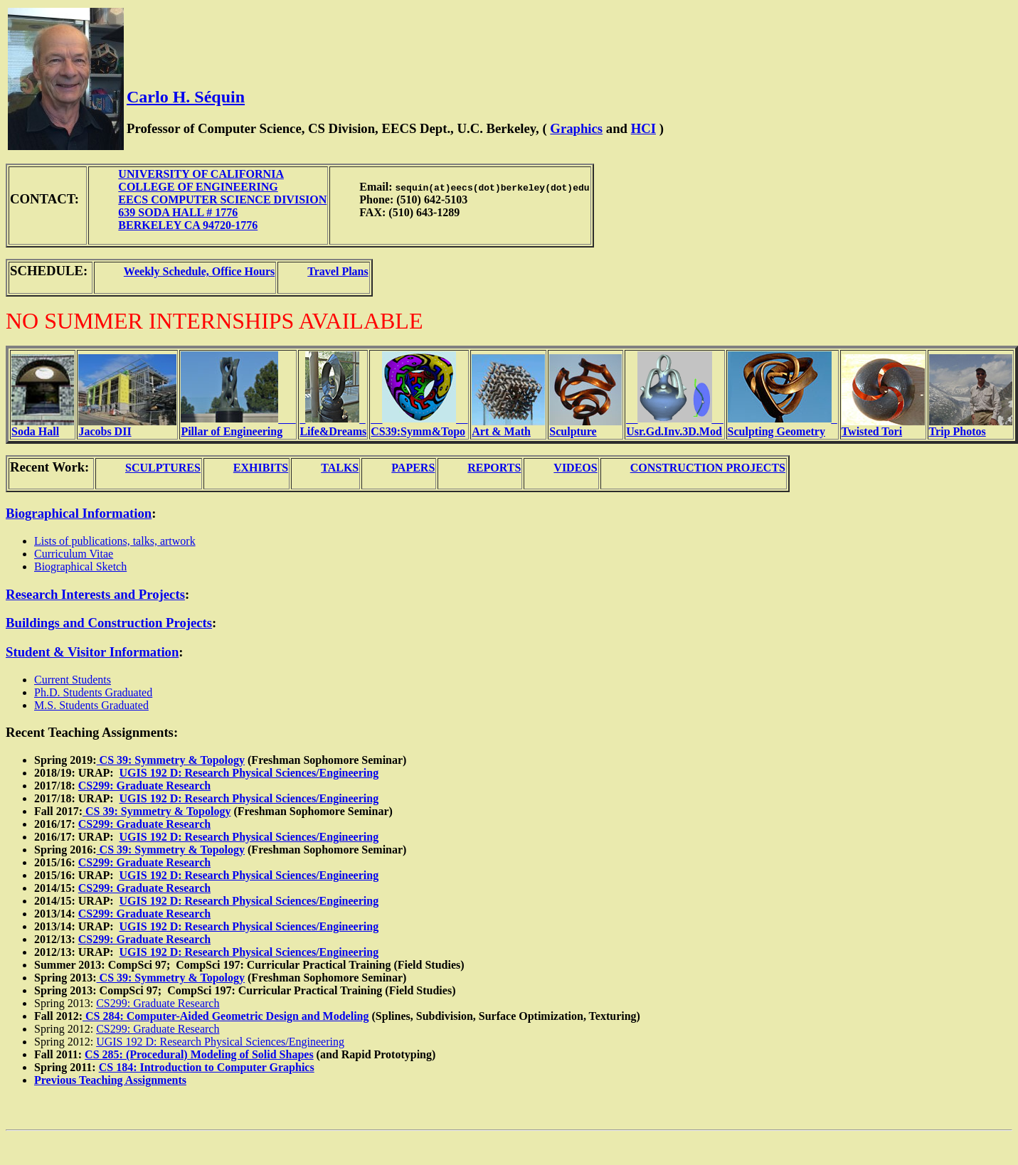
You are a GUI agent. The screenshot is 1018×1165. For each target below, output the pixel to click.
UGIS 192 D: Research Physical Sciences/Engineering (249, 773)
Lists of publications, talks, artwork (115, 541)
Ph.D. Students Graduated (93, 692)
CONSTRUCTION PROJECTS (707, 468)
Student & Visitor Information (92, 651)
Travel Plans (337, 271)
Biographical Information (79, 513)
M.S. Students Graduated (91, 705)
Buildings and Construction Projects (109, 622)
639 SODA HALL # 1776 (178, 212)
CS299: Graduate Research (144, 786)
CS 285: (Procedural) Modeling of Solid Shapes (199, 1054)
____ (419, 425)
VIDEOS (575, 468)
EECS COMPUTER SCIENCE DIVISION (222, 199)
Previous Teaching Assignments (110, 1080)
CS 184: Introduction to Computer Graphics (206, 1067)
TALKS (340, 468)
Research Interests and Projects (95, 594)
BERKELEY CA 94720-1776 (188, 225)
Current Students (72, 680)
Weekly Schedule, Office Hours (199, 271)
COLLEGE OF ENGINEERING (197, 187)
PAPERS (413, 468)
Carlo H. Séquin (186, 96)
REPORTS (494, 468)
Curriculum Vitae (73, 554)
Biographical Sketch (80, 566)
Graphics (576, 128)
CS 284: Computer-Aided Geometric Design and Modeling (226, 1016)
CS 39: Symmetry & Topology (171, 760)
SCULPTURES (163, 468)
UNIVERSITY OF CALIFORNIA (201, 174)
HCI (643, 128)
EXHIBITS (260, 468)
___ (238, 425)
